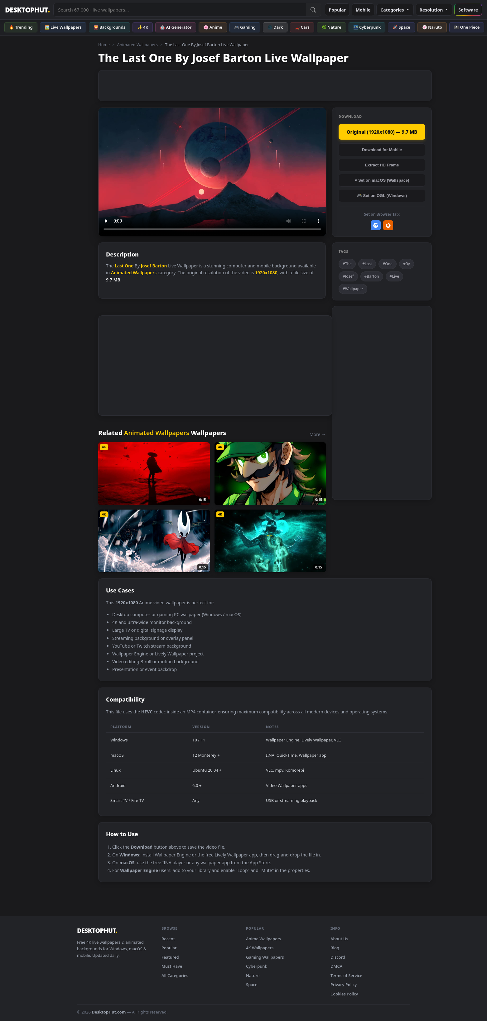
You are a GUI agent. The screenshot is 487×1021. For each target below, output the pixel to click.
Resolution (434, 10)
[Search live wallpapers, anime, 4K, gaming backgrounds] (180, 9)
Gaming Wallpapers (265, 957)
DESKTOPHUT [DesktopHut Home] (27, 10)
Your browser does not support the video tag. (212, 172)
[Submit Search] (313, 9)
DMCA (336, 966)
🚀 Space (401, 27)
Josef (146, 266)
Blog (334, 948)
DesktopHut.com (109, 1012)
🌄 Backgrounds (109, 27)
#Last (367, 263)
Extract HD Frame (382, 165)
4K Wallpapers (259, 948)
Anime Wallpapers (263, 939)
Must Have (172, 966)
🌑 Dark (275, 27)
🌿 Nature (331, 27)
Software (468, 10)
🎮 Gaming (245, 27)
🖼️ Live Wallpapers (63, 27)
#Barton (371, 276)
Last (119, 266)
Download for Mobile (382, 149)
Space (252, 984)
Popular (337, 10)
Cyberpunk (256, 966)
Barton (159, 266)
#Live (394, 276)
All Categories (175, 975)
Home (104, 44)
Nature (252, 975)
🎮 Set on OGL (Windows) (382, 195)
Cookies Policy (344, 994)
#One (388, 263)
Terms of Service (346, 975)
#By (406, 263)
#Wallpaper (353, 288)
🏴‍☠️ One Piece (467, 27)
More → (318, 434)
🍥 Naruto (432, 27)
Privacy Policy (343, 984)
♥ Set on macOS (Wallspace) (382, 180)
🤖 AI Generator (175, 27)
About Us (339, 939)
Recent (168, 939)
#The (347, 263)
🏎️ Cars (302, 27)
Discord (337, 957)
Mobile (363, 10)
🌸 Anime (212, 27)
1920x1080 (266, 273)
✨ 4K (142, 27)
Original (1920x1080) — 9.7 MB (382, 132)
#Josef (348, 276)
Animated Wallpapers (137, 44)
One (129, 266)
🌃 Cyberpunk (367, 27)
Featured (170, 957)
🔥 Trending (21, 27)
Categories (394, 10)
